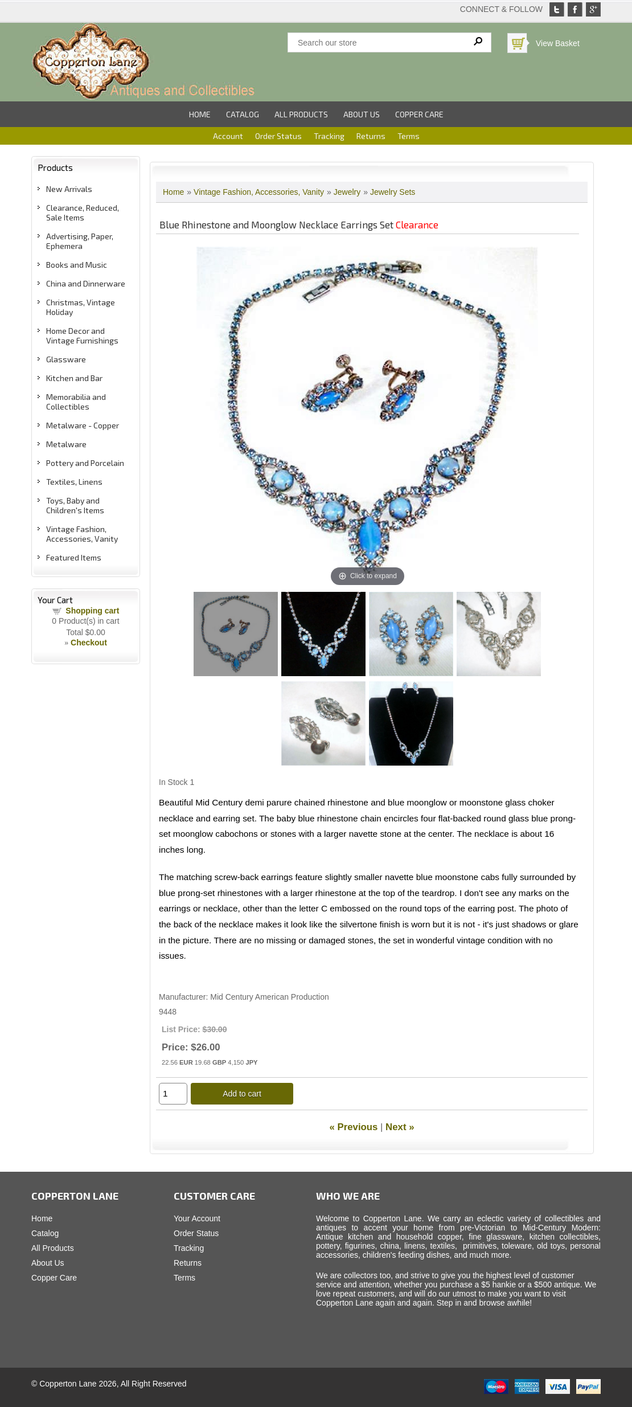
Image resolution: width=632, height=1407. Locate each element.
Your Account (197, 1218)
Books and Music (76, 264)
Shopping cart (92, 610)
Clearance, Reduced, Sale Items (82, 212)
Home (200, 114)
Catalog (242, 114)
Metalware (66, 444)
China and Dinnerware (85, 283)
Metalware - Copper (82, 425)
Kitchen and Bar (74, 378)
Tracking (329, 136)
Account (228, 136)
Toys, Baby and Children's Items (75, 505)
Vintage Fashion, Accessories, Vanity (82, 533)
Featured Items (73, 557)
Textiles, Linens (74, 481)
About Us (361, 114)
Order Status (278, 136)
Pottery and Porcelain (85, 463)
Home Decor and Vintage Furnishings (82, 335)
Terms (408, 136)
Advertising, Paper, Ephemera (79, 241)
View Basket (558, 43)
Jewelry (347, 192)
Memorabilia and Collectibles (76, 401)
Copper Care (419, 114)
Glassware (66, 359)
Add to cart (242, 1093)
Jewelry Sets (392, 192)
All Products (301, 114)
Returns (370, 136)
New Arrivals (69, 189)
